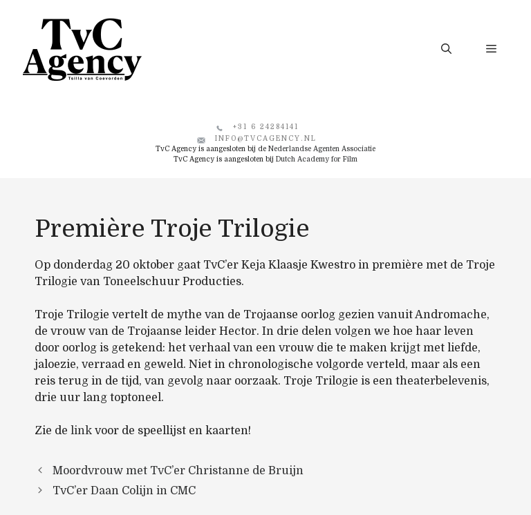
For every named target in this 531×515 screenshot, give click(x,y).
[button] (446, 49)
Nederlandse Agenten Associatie (321, 149)
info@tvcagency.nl (266, 138)
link (81, 431)
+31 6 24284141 (266, 126)
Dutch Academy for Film (316, 159)
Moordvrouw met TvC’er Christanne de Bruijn (178, 471)
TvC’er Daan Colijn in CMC (124, 491)
